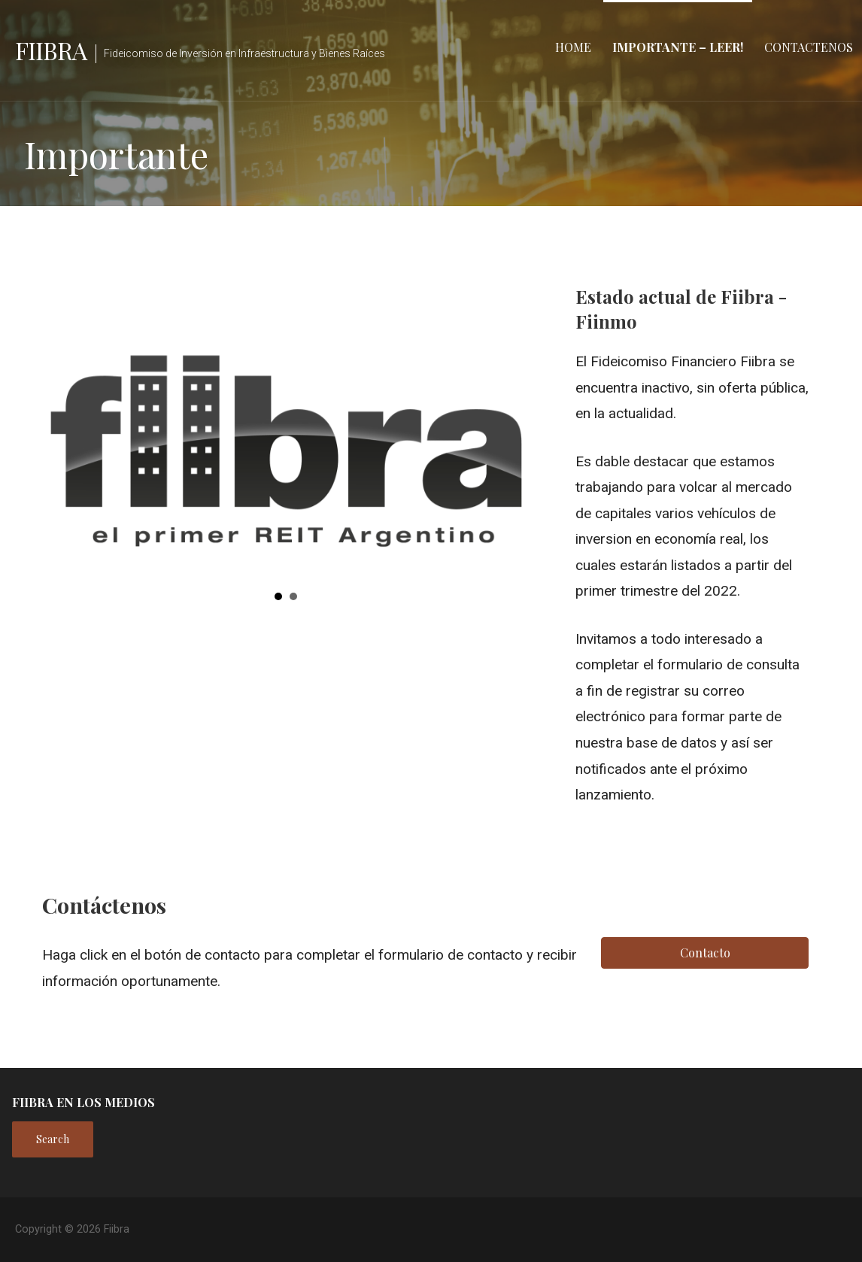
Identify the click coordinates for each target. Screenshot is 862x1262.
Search (52, 1139)
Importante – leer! (677, 47)
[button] (43, 432)
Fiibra (51, 50)
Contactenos (808, 47)
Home (573, 47)
